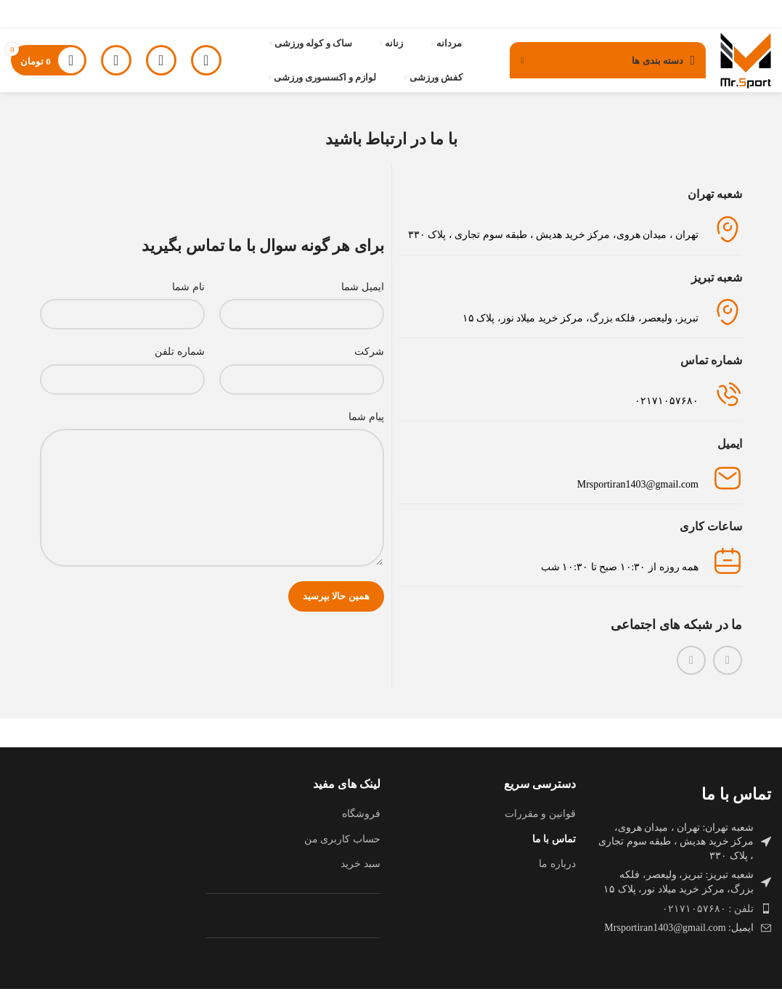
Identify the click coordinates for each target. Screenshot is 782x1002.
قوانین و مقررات (540, 827)
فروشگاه (361, 827)
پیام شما (366, 429)
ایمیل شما (362, 300)
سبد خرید (360, 877)
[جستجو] (161, 67)
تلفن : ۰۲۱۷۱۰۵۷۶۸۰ (708, 921)
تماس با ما (554, 852)
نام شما (188, 300)
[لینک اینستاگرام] (727, 673)
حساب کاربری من (342, 852)
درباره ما (557, 877)
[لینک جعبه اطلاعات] (571, 408)
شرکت (369, 365)
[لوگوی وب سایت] (740, 66)
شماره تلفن (180, 365)
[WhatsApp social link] (691, 673)
